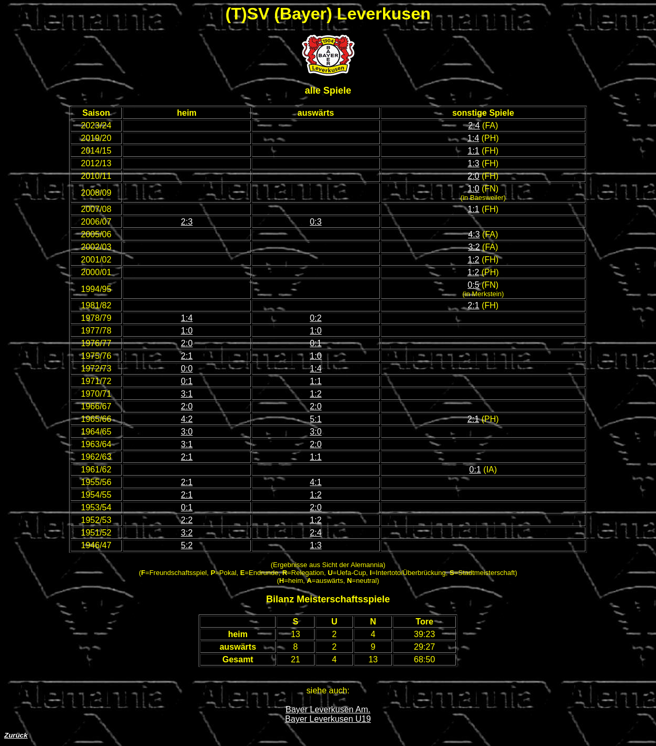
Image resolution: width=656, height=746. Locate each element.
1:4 (473, 138)
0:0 (186, 368)
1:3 (473, 163)
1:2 (473, 259)
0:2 (315, 318)
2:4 (473, 125)
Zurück (15, 735)
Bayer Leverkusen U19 (328, 718)
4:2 (186, 419)
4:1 (315, 482)
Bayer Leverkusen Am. (328, 709)
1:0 (473, 188)
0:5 (473, 284)
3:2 (473, 247)
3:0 (186, 431)
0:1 (315, 343)
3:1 (186, 393)
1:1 (473, 150)
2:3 (186, 221)
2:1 (473, 305)
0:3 (315, 221)
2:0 (473, 176)
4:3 (473, 234)
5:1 (315, 419)
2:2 (186, 520)
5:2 (186, 545)
